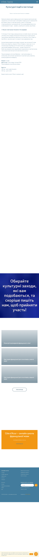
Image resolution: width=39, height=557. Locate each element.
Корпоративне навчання (25, 474)
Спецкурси (3, 479)
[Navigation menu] (37, 1)
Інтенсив (2, 477)
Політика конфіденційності (25, 487)
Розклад (2, 484)
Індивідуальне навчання (25, 472)
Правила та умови (24, 489)
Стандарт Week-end (4, 474)
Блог (2, 489)
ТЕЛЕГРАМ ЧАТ (19, 443)
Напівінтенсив (3, 476)
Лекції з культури (24, 475)
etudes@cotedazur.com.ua (19, 440)
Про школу (3, 482)
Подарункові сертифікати (5, 485)
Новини (2, 487)
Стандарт (3, 472)
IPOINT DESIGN (27, 494)
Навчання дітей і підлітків (25, 470)
